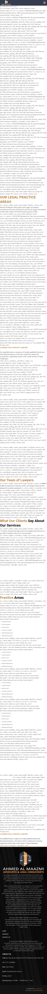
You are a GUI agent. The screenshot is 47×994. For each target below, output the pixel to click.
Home (4, 931)
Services (5, 934)
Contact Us (6, 937)
